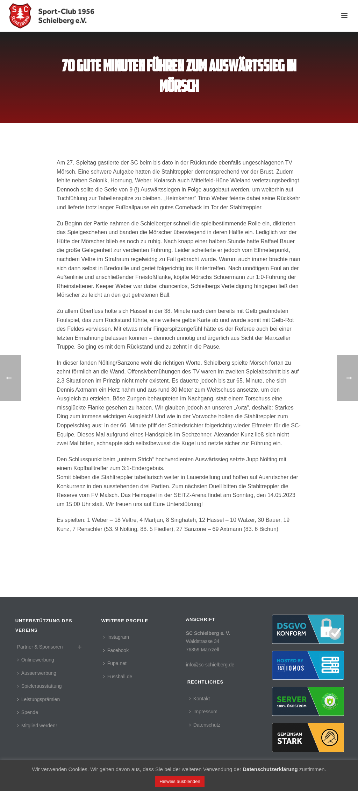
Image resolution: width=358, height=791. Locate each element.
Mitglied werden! (37, 725)
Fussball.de (118, 676)
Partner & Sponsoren (40, 647)
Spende (27, 712)
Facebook (116, 650)
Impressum (203, 711)
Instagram (116, 637)
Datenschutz (205, 725)
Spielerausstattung (39, 686)
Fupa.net (115, 663)
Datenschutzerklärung (270, 769)
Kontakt (199, 698)
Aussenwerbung (36, 673)
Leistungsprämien (38, 699)
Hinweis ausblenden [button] (179, 781)
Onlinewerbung (35, 660)
